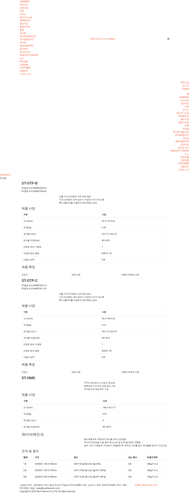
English (111, 39)
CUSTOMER (25, 67)
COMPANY (25, 1)
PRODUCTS (25, 20)
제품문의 (24, 71)
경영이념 (24, 8)
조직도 (23, 14)
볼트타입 (24, 23)
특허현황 (24, 61)
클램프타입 (25, 26)
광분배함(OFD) (26, 45)
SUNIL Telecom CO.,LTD (146, 485)
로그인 (103, 39)
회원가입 (94, 39)
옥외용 (23, 33)
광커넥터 (24, 49)
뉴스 (22, 58)
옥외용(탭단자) (27, 39)
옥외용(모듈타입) (28, 36)
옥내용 (23, 42)
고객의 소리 (25, 74)
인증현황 (24, 64)
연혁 (22, 11)
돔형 (22, 30)
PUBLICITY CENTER (29, 55)
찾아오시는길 (26, 17)
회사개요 (24, 4)
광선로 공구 (25, 52)
